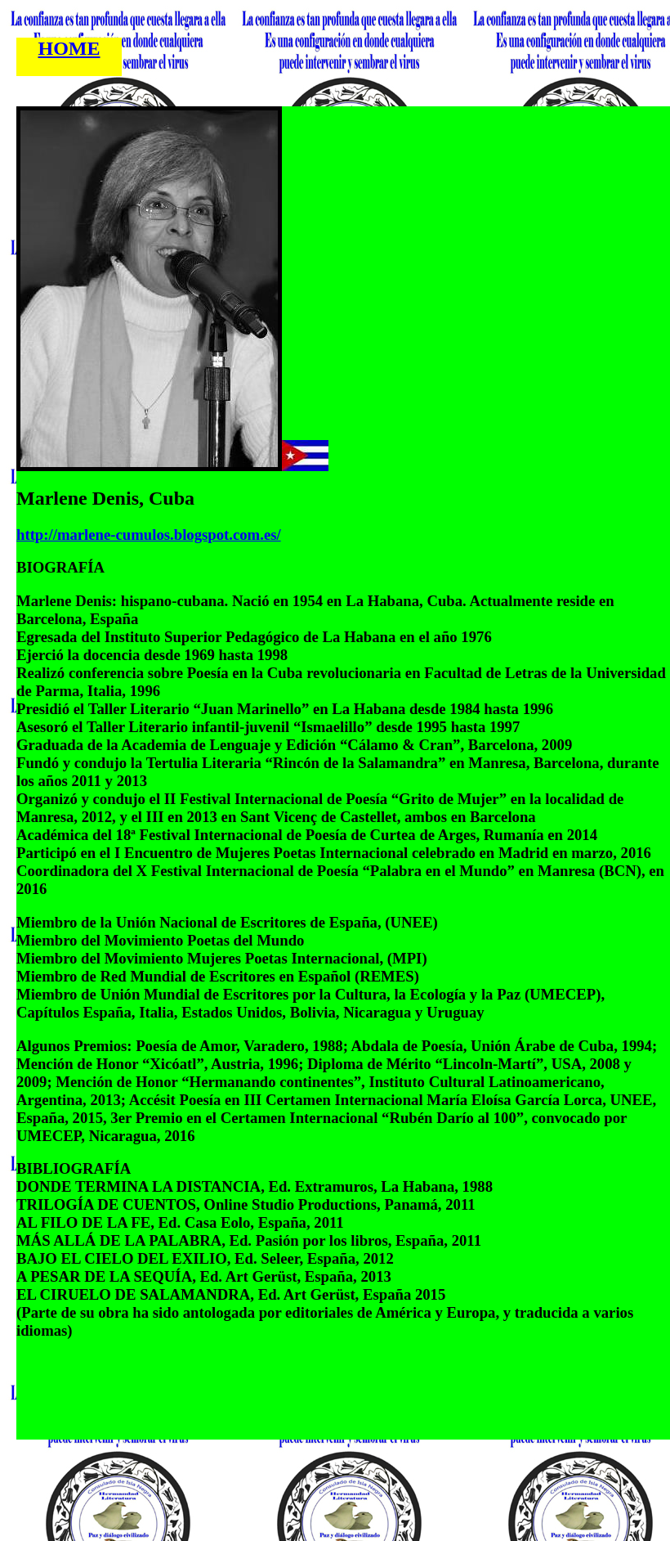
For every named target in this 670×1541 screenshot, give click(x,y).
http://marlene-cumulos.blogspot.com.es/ (148, 534)
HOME (69, 48)
